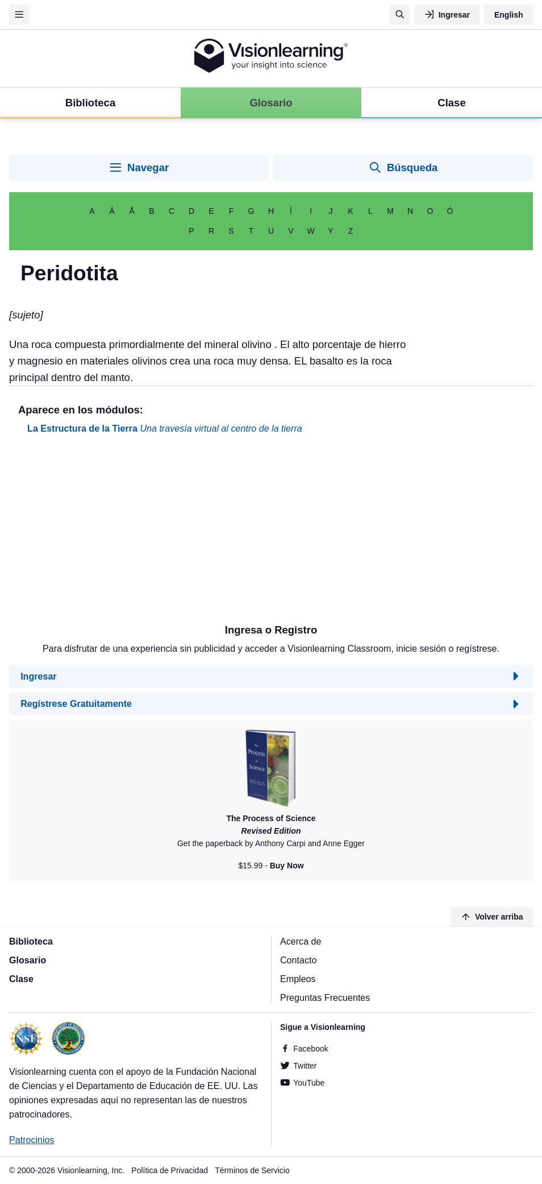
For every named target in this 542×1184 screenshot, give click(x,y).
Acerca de (300, 941)
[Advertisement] (271, 533)
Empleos (298, 979)
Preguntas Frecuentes (325, 997)
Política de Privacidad (169, 1170)
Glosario (27, 960)
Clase (21, 979)
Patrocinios (32, 1140)
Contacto (298, 960)
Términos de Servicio (252, 1170)
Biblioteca (31, 941)
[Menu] (19, 14)
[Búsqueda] (400, 14)
